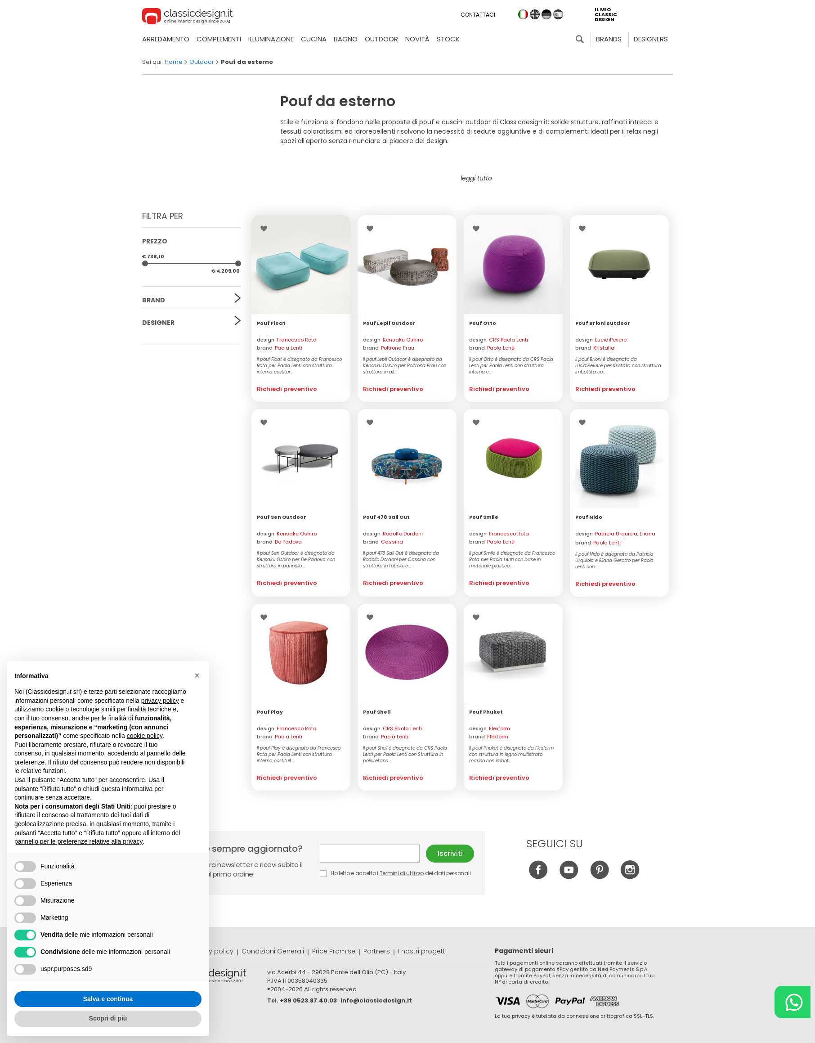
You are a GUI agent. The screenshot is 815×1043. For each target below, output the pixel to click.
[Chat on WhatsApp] (793, 1002)
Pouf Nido (588, 517)
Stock (448, 39)
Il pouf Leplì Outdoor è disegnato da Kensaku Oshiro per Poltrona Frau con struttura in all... (404, 365)
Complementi (219, 39)
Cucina (314, 39)
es (558, 14)
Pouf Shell (377, 711)
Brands (609, 39)
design (287, 339)
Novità (417, 39)
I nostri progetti (422, 951)
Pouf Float (271, 323)
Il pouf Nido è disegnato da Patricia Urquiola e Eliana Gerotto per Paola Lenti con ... (614, 560)
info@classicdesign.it (376, 1000)
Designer (158, 322)
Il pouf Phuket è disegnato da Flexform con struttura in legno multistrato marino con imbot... (511, 754)
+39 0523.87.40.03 (308, 1000)
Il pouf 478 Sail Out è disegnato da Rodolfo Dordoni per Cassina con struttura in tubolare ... (401, 559)
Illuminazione (271, 39)
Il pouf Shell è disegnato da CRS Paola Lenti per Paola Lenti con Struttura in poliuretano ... (405, 754)
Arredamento (165, 39)
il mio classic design (606, 14)
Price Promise (333, 951)
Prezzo (154, 241)
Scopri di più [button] (108, 1018)
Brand (153, 300)
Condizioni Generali (273, 951)
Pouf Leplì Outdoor (389, 323)
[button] (197, 675)
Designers (651, 39)
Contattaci (478, 14)
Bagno (346, 39)
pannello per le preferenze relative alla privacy (78, 841)
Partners (376, 951)
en (535, 14)
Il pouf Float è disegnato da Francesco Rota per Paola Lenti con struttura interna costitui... (299, 365)
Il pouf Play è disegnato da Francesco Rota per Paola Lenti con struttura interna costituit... (298, 754)
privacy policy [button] (160, 700)
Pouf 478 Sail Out (386, 517)
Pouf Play (270, 711)
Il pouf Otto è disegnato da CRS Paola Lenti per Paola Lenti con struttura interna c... (511, 365)
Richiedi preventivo (287, 389)
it (523, 14)
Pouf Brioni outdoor (602, 323)
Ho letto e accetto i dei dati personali (395, 873)
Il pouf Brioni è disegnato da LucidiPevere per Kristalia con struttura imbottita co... (618, 365)
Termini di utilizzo (402, 873)
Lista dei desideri (266, 228)
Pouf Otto (482, 323)
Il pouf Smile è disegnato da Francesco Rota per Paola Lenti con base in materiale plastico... (512, 559)
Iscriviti (450, 853)
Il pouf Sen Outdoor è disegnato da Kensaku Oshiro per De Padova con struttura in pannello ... (296, 559)
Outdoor (381, 39)
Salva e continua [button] (108, 999)
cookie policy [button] (144, 735)
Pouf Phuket (486, 711)
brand (279, 347)
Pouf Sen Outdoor (281, 517)
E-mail (370, 854)
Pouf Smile (483, 517)
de (546, 14)
